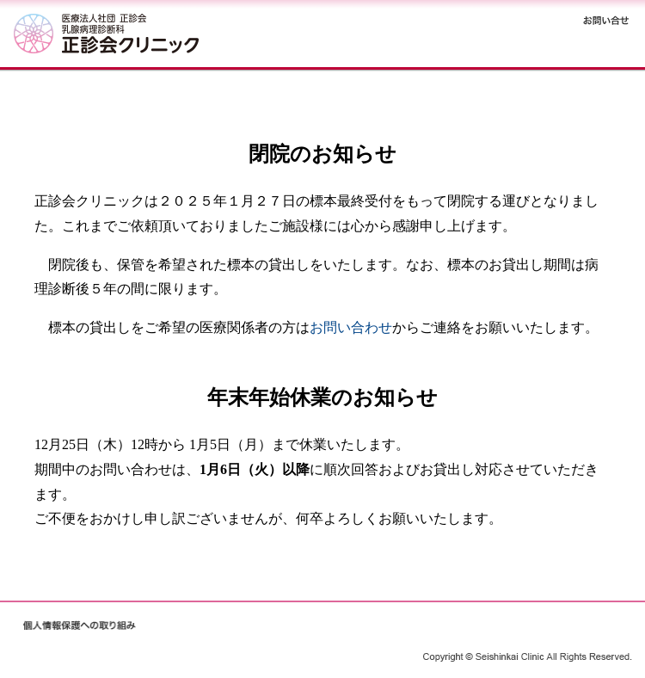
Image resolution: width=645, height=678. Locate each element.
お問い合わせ (351, 327)
